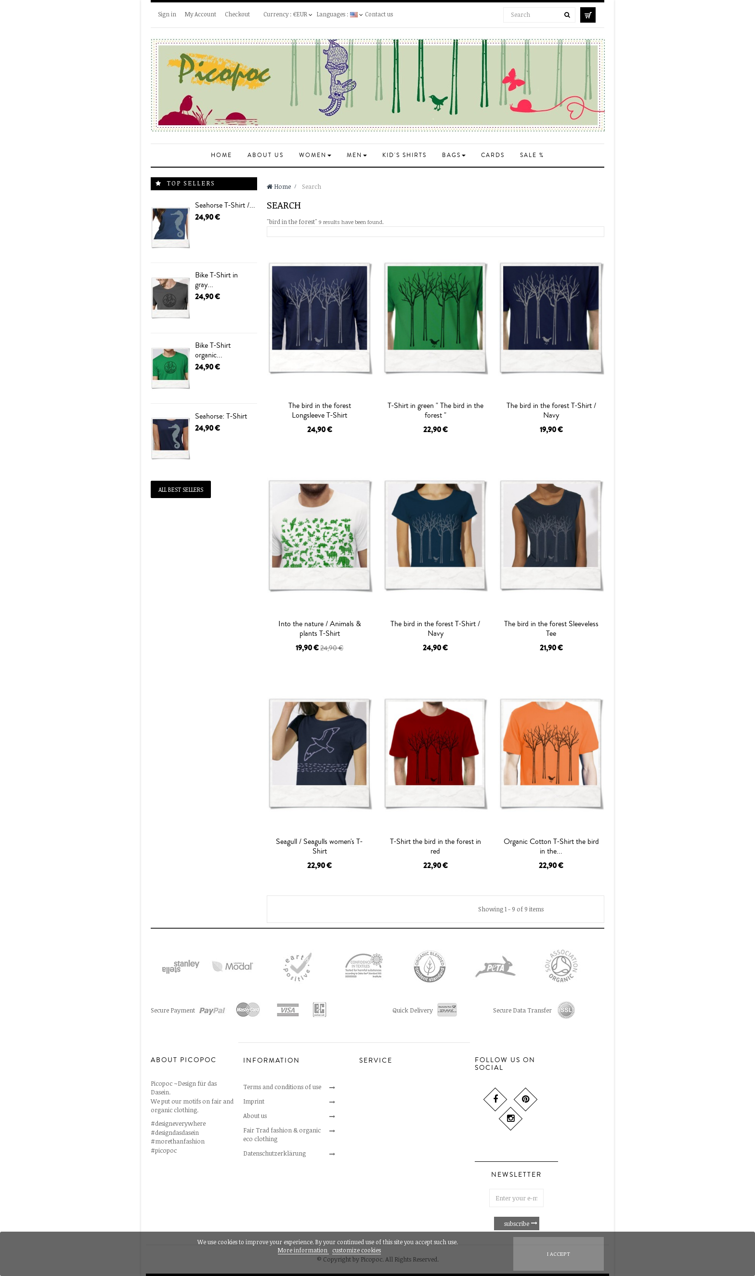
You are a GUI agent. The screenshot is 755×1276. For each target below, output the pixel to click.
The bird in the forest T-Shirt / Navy (551, 410)
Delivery (370, 1130)
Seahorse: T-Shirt (221, 416)
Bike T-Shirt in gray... (216, 279)
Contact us (379, 14)
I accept (558, 1253)
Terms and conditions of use (282, 1086)
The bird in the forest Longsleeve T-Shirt (319, 410)
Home (279, 186)
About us (255, 1115)
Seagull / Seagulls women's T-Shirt (319, 846)
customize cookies (356, 1250)
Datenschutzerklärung (274, 1153)
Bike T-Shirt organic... (213, 350)
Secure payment (381, 1115)
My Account (200, 14)
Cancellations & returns (391, 1101)
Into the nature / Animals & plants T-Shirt (319, 628)
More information (303, 1250)
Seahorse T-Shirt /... (225, 205)
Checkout (237, 14)
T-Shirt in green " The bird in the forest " (435, 410)
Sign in (167, 14)
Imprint (253, 1101)
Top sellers (191, 183)
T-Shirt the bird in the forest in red (435, 846)
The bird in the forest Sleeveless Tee (551, 628)
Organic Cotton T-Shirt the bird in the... (551, 846)
